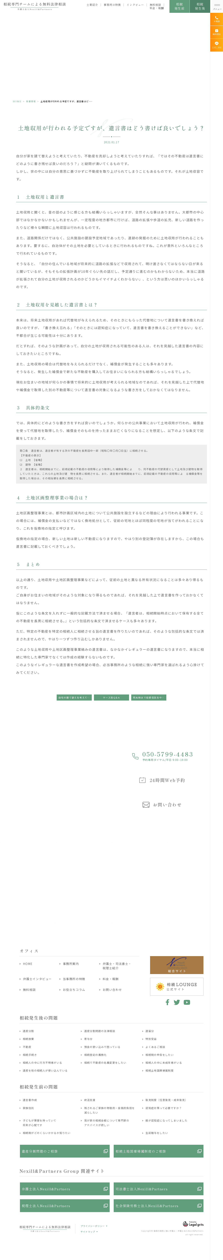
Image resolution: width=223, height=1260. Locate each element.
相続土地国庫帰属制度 (159, 1070)
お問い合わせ (112, 989)
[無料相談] (216, 32)
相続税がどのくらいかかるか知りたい (47, 1133)
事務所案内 (71, 963)
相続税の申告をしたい (159, 1055)
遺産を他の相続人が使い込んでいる (45, 1070)
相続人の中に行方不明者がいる (42, 1062)
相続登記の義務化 (95, 1055)
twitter (177, 1002)
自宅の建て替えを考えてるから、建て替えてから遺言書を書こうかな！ (75, 697)
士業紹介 (92, 4)
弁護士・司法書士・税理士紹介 (117, 965)
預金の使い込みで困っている (102, 1047)
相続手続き (30, 1055)
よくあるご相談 (155, 1047)
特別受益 (151, 1039)
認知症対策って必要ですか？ (163, 1108)
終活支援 (90, 1100)
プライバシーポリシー (93, 1225)
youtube (187, 1002)
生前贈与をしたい (156, 1133)
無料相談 (155, 4)
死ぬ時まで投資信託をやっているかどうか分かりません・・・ (149, 697)
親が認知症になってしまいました (166, 1120)
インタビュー (135, 4)
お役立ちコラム (74, 989)
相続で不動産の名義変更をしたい (105, 1062)
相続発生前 (179, 6)
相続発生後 (200, 6)
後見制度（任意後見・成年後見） (166, 1100)
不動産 (27, 1047)
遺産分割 (28, 1031)
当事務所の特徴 (74, 979)
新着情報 (31, 101)
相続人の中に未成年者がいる (163, 1062)
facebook (167, 1002)
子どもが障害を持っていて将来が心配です (39, 1123)
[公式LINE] (216, 45)
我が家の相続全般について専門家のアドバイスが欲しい (106, 1123)
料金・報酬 (157, 8)
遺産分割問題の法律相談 (99, 1031)
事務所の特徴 (112, 4)
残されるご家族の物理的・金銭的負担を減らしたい (109, 1110)
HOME (17, 101)
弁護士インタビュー (37, 979)
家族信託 (28, 1108)
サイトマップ (88, 1231)
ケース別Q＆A (111, 697)
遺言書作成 (30, 1100)
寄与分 (88, 1039)
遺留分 (149, 1031)
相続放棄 (28, 1039)
